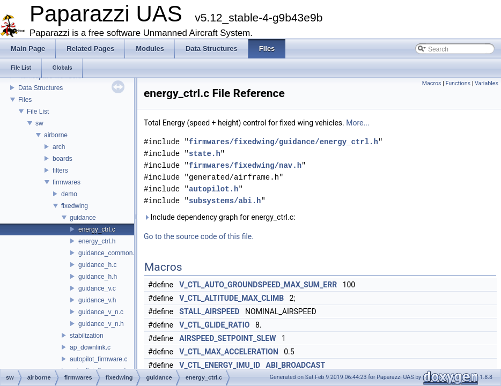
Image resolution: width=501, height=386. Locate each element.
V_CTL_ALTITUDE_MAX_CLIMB (231, 298)
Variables (486, 83)
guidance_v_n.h (101, 324)
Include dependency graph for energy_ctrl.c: (220, 217)
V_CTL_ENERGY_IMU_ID (219, 365)
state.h (204, 154)
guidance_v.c (97, 288)
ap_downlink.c (90, 347)
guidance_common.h (108, 253)
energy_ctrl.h (96, 241)
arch (59, 147)
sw (39, 123)
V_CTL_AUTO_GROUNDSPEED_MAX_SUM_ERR (258, 284)
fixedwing (74, 206)
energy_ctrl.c (96, 229)
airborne (56, 135)
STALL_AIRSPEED (209, 311)
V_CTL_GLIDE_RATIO (214, 325)
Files (25, 99)
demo (69, 194)
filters (60, 170)
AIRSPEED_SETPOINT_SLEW (227, 338)
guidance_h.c (97, 265)
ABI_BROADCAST (295, 365)
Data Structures (40, 88)
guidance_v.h (97, 300)
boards (62, 158)
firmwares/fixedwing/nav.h (245, 165)
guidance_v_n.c (100, 312)
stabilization (87, 335)
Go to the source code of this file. (199, 236)
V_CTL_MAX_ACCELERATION (228, 351)
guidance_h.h (97, 276)
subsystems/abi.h (225, 201)
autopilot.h (213, 189)
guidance (83, 217)
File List (38, 111)
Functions (457, 83)
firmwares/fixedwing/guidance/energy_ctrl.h (283, 142)
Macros (431, 83)
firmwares (66, 182)
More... (357, 122)
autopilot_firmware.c (98, 359)
